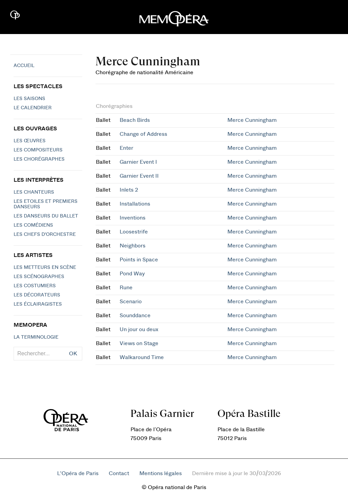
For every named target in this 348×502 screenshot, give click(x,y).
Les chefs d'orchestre (45, 234)
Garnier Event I (138, 162)
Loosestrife (134, 231)
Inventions (132, 218)
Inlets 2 (129, 190)
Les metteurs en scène (45, 267)
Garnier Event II (139, 176)
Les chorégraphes (39, 159)
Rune (126, 287)
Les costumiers (35, 286)
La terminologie (36, 337)
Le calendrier (33, 108)
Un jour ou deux (139, 329)
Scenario (131, 301)
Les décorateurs (37, 295)
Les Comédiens (33, 225)
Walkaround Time (142, 357)
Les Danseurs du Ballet (46, 216)
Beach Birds (135, 120)
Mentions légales (160, 473)
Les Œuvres (30, 141)
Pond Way (132, 273)
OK (73, 353)
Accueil (24, 65)
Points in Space (139, 259)
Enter (126, 148)
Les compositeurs (38, 150)
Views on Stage (139, 343)
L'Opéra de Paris (78, 473)
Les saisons (29, 98)
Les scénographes (39, 276)
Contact (119, 473)
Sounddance (135, 315)
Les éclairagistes (38, 304)
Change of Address (143, 134)
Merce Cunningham (252, 120)
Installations (135, 204)
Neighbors (132, 245)
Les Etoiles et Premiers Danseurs (45, 204)
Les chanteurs (34, 192)
